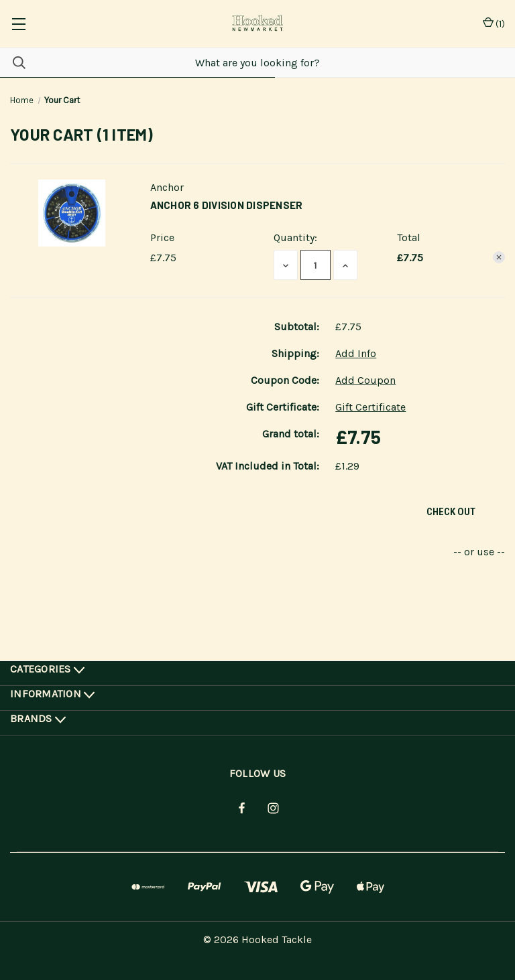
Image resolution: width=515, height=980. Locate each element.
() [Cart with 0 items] (494, 24)
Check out (450, 512)
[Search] (12, 63)
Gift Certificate (370, 407)
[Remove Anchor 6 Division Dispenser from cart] (499, 257)
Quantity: (295, 237)
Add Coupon (365, 380)
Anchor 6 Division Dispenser (226, 205)
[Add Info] (355, 354)
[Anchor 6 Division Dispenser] (315, 265)
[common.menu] (18, 24)
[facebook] (241, 808)
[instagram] (273, 808)
